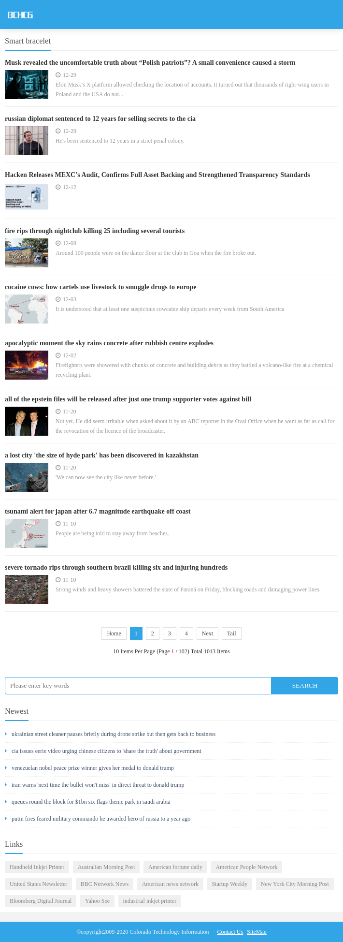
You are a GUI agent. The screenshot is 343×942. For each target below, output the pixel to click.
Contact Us (230, 931)
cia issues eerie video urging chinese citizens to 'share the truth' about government (103, 751)
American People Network (246, 867)
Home (114, 633)
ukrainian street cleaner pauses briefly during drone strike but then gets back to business (110, 734)
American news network (170, 884)
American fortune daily (175, 867)
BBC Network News (105, 884)
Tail (231, 633)
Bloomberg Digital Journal (40, 901)
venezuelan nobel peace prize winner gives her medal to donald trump (89, 768)
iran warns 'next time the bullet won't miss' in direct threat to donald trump (94, 784)
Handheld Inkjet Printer (37, 867)
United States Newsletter (38, 884)
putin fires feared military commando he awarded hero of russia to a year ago (97, 818)
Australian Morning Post (106, 867)
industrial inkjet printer (150, 901)
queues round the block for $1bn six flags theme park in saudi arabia (88, 801)
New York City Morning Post (295, 884)
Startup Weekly (229, 884)
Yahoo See (97, 901)
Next (207, 633)
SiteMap (257, 931)
